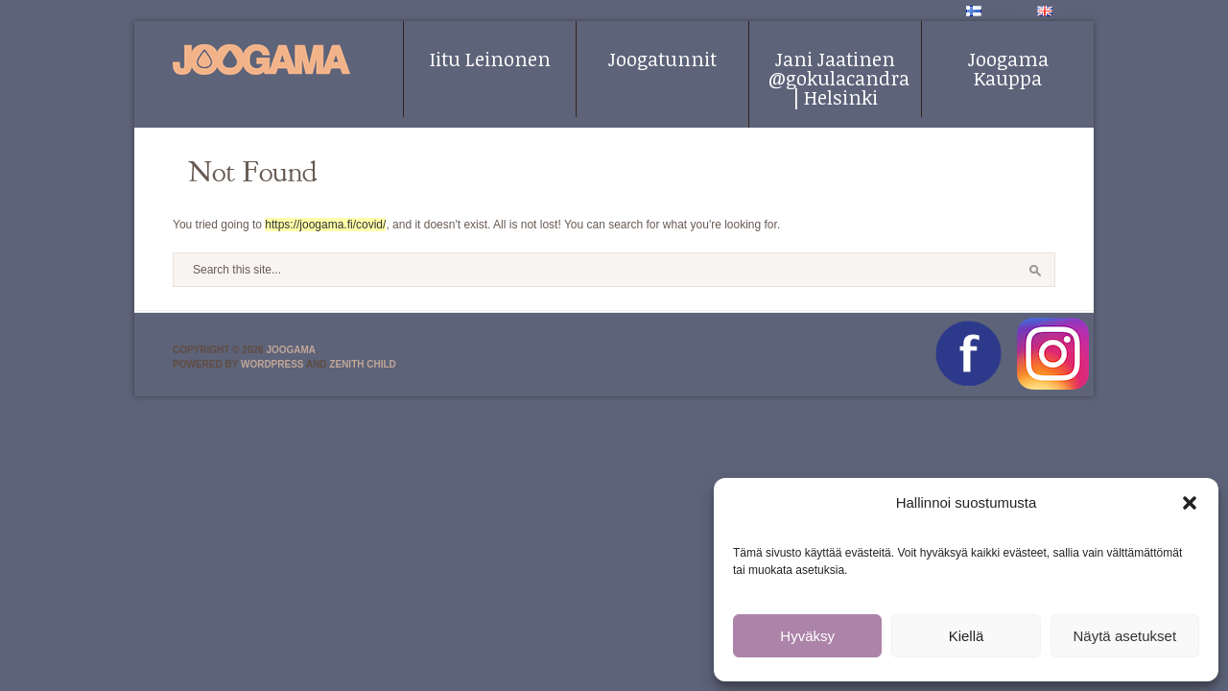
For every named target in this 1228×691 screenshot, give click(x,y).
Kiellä (966, 636)
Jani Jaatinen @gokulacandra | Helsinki (838, 77)
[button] (1189, 502)
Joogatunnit (662, 58)
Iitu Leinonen (490, 58)
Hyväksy (807, 636)
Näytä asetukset (1125, 636)
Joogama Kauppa (1008, 68)
